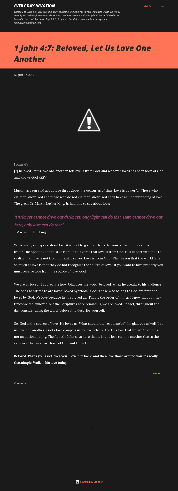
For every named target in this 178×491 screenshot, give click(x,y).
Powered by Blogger (89, 481)
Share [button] (156, 373)
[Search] (148, 6)
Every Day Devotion (34, 5)
